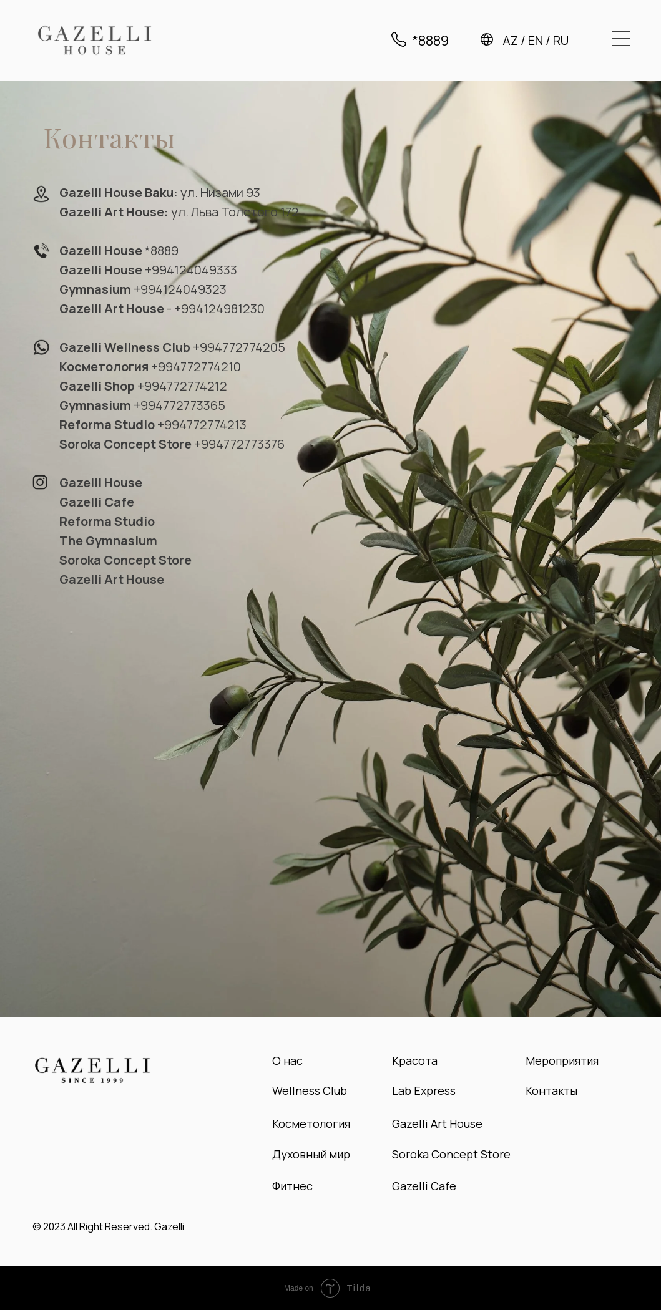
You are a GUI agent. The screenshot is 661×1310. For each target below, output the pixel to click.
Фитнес (292, 1185)
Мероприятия (562, 1060)
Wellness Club (309, 1090)
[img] (94, 40)
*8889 (430, 40)
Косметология (311, 1123)
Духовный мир (311, 1154)
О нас (287, 1060)
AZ (510, 40)
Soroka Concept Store (451, 1154)
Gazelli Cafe (424, 1185)
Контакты (551, 1090)
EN (535, 40)
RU (561, 40)
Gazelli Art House (437, 1123)
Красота (415, 1060)
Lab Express (424, 1090)
